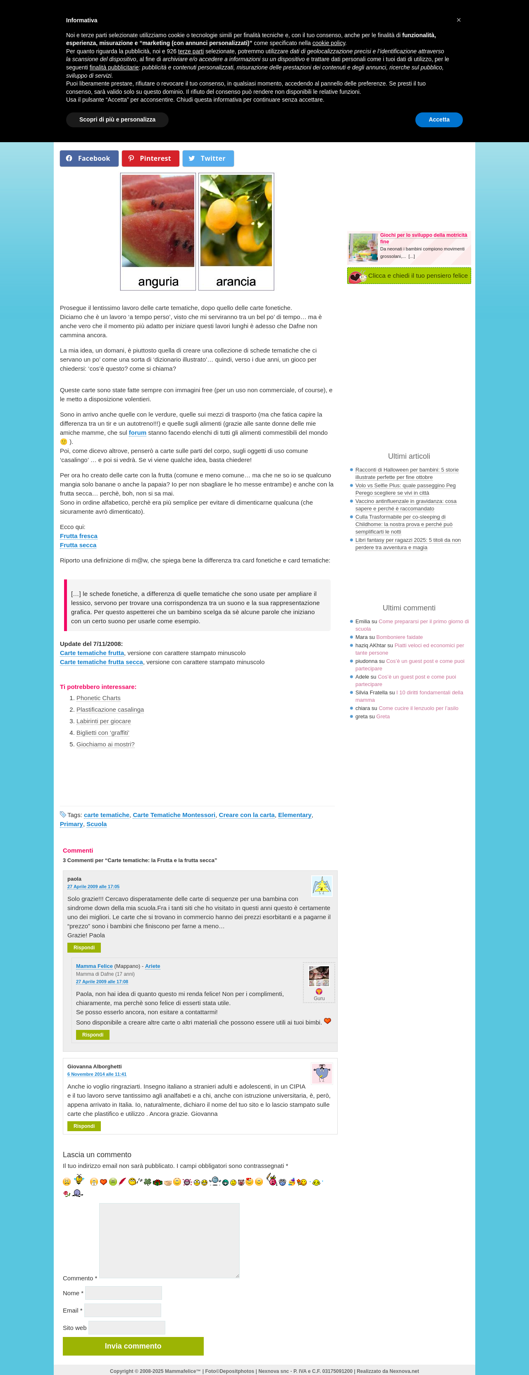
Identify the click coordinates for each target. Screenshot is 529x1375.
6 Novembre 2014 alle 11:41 (96, 1074)
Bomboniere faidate (399, 637)
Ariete (152, 966)
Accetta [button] (439, 119)
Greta (383, 716)
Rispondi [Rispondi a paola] (84, 948)
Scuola (96, 823)
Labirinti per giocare (103, 720)
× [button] (458, 19)
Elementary (295, 814)
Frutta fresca (79, 535)
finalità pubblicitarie (114, 67)
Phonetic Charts (98, 697)
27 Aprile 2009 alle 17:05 (93, 886)
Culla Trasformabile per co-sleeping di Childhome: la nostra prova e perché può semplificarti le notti (404, 524)
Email (73, 1310)
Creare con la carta (247, 814)
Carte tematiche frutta (92, 652)
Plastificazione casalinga (110, 709)
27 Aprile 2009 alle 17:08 (102, 981)
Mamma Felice (94, 966)
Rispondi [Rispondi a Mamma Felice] (92, 1035)
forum (138, 432)
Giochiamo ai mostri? (105, 744)
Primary (71, 823)
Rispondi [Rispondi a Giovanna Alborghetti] (84, 1126)
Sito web (75, 1327)
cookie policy (328, 43)
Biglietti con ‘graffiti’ (102, 732)
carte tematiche (106, 814)
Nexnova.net (404, 1371)
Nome (73, 1292)
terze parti (191, 51)
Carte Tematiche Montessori (174, 814)
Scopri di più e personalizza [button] (117, 119)
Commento (80, 1278)
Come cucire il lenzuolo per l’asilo (418, 708)
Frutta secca (78, 544)
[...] (411, 256)
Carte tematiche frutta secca (101, 661)
